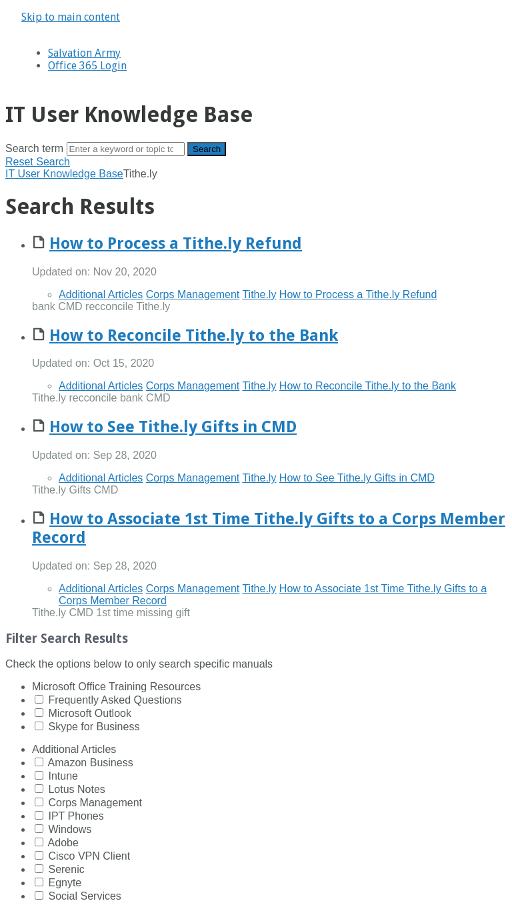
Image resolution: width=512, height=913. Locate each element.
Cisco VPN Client (89, 856)
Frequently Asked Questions (114, 700)
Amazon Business (90, 762)
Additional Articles (101, 294)
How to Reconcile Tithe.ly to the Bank (193, 335)
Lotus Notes (76, 789)
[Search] (126, 149)
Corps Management (193, 294)
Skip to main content (70, 17)
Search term (34, 148)
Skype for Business (93, 726)
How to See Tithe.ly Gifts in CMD (173, 426)
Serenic (66, 869)
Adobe (63, 842)
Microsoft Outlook (89, 713)
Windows (69, 829)
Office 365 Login (87, 65)
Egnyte (64, 882)
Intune (62, 776)
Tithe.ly (259, 294)
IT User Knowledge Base (64, 173)
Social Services (84, 896)
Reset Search (37, 161)
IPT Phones (75, 816)
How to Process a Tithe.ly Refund (175, 243)
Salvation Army (84, 53)
